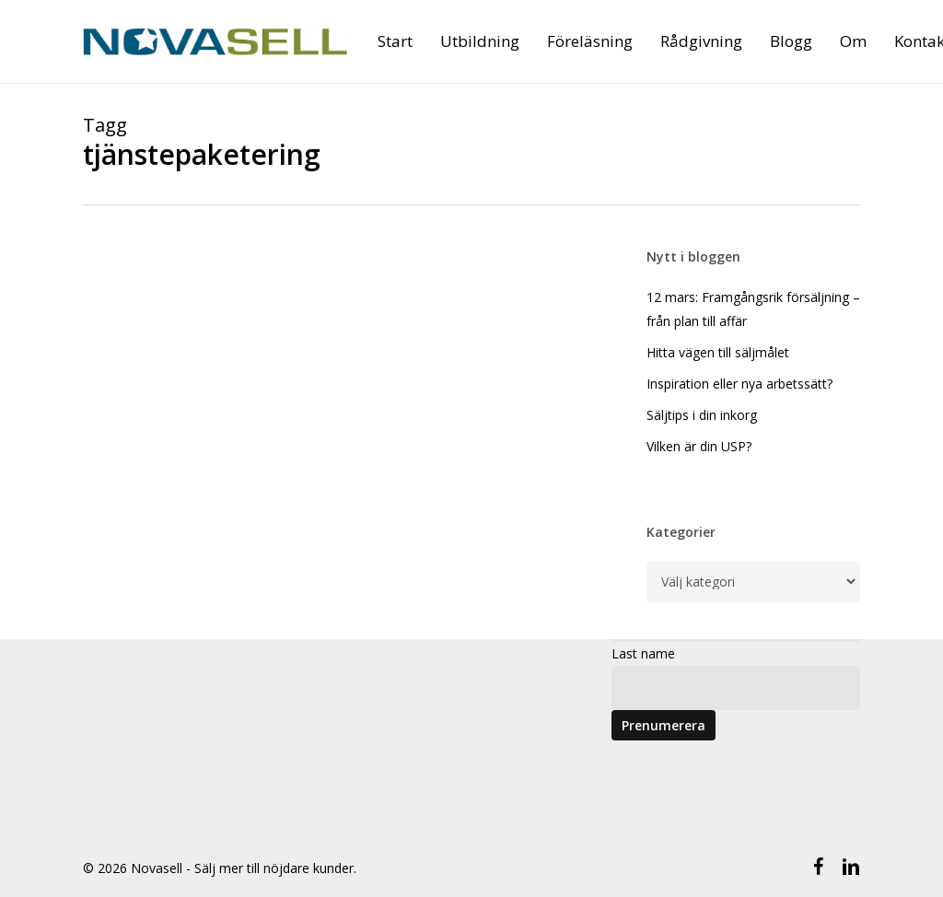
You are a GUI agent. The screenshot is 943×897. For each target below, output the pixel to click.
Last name (643, 653)
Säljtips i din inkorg (701, 415)
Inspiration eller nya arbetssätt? (739, 383)
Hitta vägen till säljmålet (717, 352)
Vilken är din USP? (698, 446)
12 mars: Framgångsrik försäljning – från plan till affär (753, 309)
